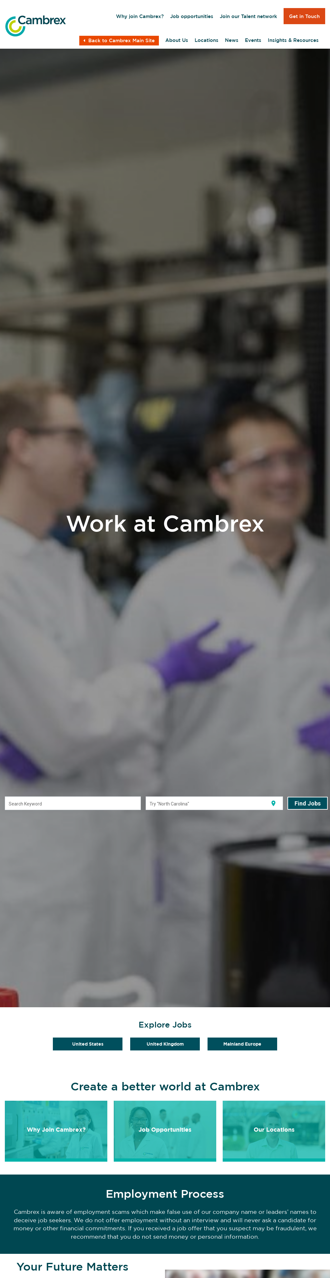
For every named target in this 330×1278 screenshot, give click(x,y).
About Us (176, 40)
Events (253, 40)
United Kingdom (165, 1043)
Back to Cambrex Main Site (119, 40)
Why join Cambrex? (140, 16)
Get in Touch (304, 16)
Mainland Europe (242, 1043)
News (231, 40)
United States (87, 1043)
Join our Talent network (248, 16)
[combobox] (73, 803)
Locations (206, 40)
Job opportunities (191, 16)
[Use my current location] (273, 803)
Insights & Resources (293, 40)
